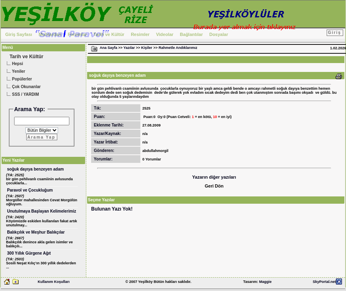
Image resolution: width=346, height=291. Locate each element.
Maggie (265, 282)
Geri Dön (214, 185)
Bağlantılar (191, 34)
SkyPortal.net (324, 282)
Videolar (164, 34)
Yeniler (15, 72)
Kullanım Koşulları (53, 282)
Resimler (140, 34)
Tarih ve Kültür (109, 34)
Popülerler (18, 79)
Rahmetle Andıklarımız (177, 48)
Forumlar (77, 34)
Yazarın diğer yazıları (214, 177)
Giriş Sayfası (18, 34)
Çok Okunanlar (23, 87)
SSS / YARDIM (22, 95)
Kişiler (146, 48)
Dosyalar (218, 34)
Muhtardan (50, 34)
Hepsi (14, 64)
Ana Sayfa (108, 48)
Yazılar (129, 48)
